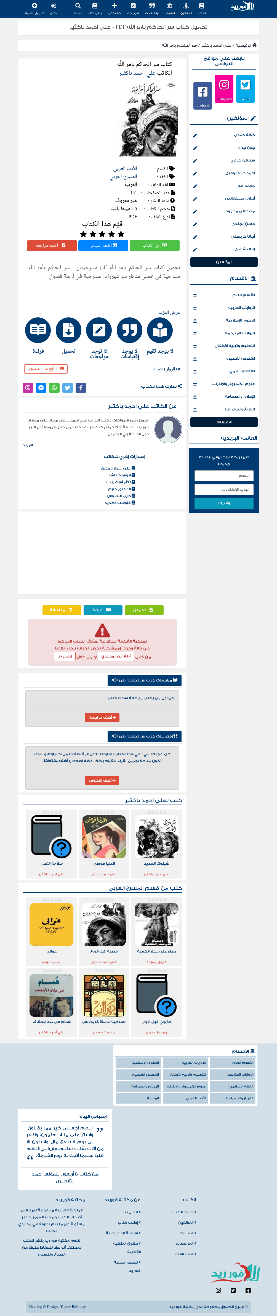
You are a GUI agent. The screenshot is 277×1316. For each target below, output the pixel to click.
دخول (53, 9)
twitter (246, 98)
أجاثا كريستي (224, 237)
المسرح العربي (123, 176)
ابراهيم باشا (122, 475)
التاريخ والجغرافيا (224, 410)
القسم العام (224, 295)
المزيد (28, 445)
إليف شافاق (224, 250)
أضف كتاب (114, 9)
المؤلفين (186, 9)
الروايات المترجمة (224, 334)
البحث (78, 9)
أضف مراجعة (52, 245)
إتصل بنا (64, 656)
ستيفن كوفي (224, 161)
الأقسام (170, 9)
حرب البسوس (121, 496)
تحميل (144, 610)
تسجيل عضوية (34, 9)
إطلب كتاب (95, 9)
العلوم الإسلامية (224, 321)
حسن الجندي (224, 224)
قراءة (103, 610)
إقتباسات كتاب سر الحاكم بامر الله (144, 736)
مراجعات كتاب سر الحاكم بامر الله (144, 680)
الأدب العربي (125, 168)
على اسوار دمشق (118, 468)
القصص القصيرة (224, 359)
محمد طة (224, 186)
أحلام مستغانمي (224, 199)
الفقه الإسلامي (224, 372)
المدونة (153, 1098)
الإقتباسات (152, 9)
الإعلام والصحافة (224, 397)
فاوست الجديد (120, 503)
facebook (203, 105)
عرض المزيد (169, 313)
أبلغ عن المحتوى (46, 369)
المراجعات (133, 9)
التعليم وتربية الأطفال (224, 346)
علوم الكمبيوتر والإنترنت (224, 384)
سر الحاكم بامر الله (179, 45)
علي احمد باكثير (216, 45)
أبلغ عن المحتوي (115, 656)
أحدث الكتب (184, 1212)
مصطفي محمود (224, 212)
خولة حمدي (224, 135)
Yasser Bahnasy (73, 1307)
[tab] (163, 335)
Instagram (224, 98)
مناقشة (62, 610)
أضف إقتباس (103, 245)
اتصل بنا (132, 1212)
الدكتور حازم (121, 489)
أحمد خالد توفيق (224, 173)
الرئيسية (246, 45)
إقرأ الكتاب (154, 245)
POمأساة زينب (120, 482)
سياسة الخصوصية (123, 1233)
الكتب (202, 9)
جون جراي (224, 148)
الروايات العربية (224, 308)
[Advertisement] (102, 552)
